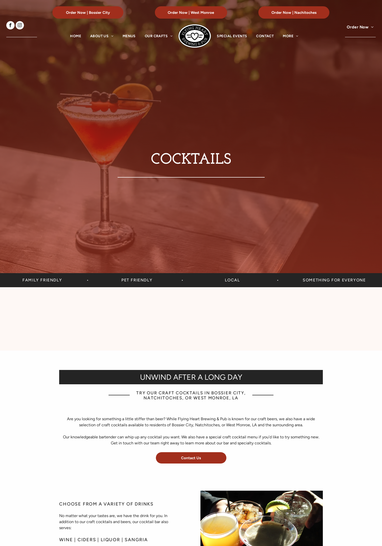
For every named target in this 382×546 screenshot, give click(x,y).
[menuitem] (75, 36)
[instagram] (20, 26)
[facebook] (10, 26)
